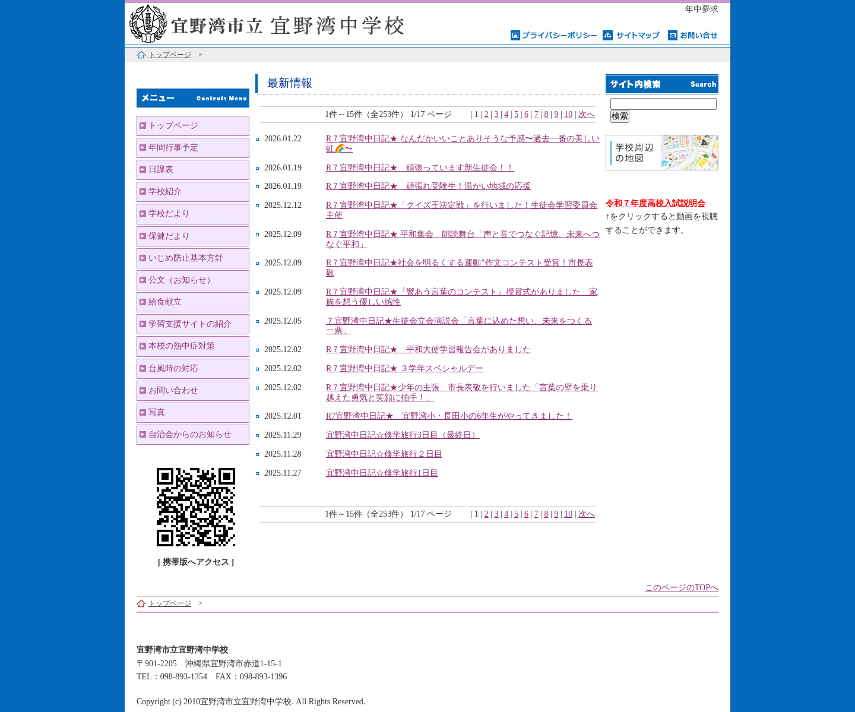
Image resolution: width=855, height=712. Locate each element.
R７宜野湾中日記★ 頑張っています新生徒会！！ (420, 167)
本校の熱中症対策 (181, 345)
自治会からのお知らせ (190, 434)
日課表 (160, 169)
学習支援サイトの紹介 (190, 323)
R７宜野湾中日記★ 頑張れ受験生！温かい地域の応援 (428, 186)
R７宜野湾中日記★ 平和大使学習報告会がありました (428, 349)
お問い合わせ (173, 390)
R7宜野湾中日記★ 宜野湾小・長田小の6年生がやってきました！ (449, 416)
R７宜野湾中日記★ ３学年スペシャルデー (404, 368)
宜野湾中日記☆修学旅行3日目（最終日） (403, 435)
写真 (156, 412)
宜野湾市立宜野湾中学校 (273, 22)
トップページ (169, 54)
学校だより (169, 213)
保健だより (169, 236)
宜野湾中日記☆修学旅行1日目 (382, 473)
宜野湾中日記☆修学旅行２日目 (384, 454)
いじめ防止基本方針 (185, 258)
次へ (586, 114)
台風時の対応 (173, 368)
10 (568, 114)
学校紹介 (165, 191)
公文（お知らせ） (181, 280)
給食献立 (165, 302)
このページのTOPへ (681, 587)
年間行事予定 (173, 147)
